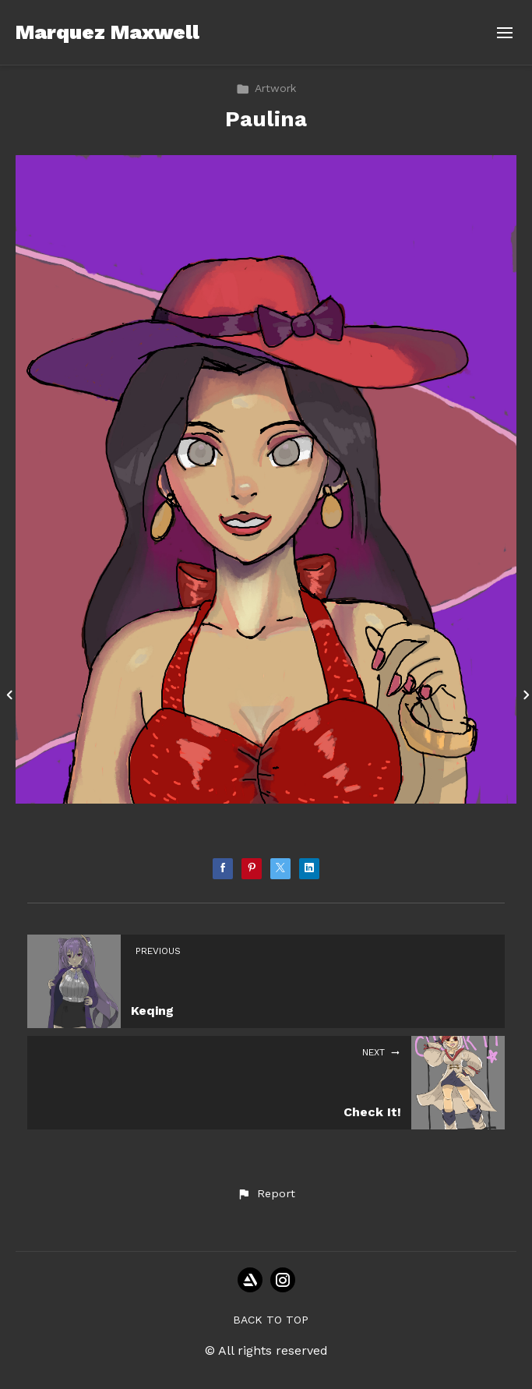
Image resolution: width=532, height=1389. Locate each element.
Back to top (270, 1319)
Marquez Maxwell (107, 32)
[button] (266, 1194)
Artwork (266, 88)
